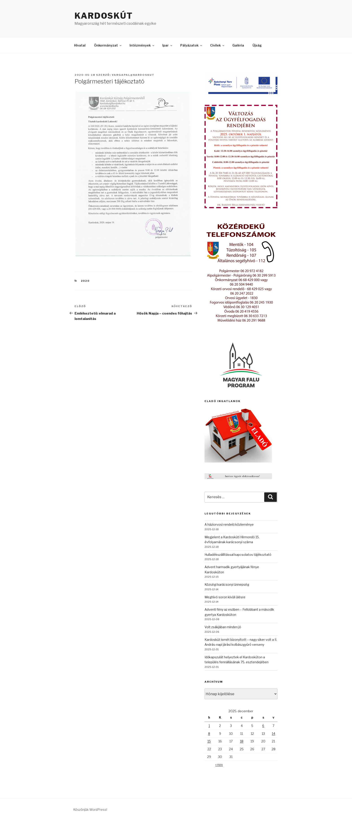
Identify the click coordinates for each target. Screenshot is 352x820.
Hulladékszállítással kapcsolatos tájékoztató (238, 554)
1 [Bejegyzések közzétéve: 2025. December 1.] (209, 726)
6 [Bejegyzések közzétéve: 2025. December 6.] (263, 726)
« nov (219, 764)
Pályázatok (191, 45)
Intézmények (142, 45)
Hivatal (80, 45)
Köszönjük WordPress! (90, 809)
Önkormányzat (108, 45)
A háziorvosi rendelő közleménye (229, 524)
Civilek (217, 45)
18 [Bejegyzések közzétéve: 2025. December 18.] (241, 741)
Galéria (238, 45)
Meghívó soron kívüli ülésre (225, 597)
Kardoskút (104, 16)
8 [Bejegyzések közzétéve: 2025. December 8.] (209, 733)
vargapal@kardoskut (133, 74)
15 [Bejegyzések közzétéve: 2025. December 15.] (209, 741)
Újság (257, 45)
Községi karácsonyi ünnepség (227, 584)
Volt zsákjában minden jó (223, 627)
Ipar (167, 45)
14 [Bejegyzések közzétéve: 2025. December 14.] (273, 733)
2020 (85, 280)
